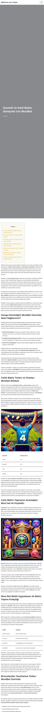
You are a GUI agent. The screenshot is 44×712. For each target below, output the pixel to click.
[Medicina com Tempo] (9, 2)
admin (6, 116)
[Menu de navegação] (41, 2)
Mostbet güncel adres (35, 293)
